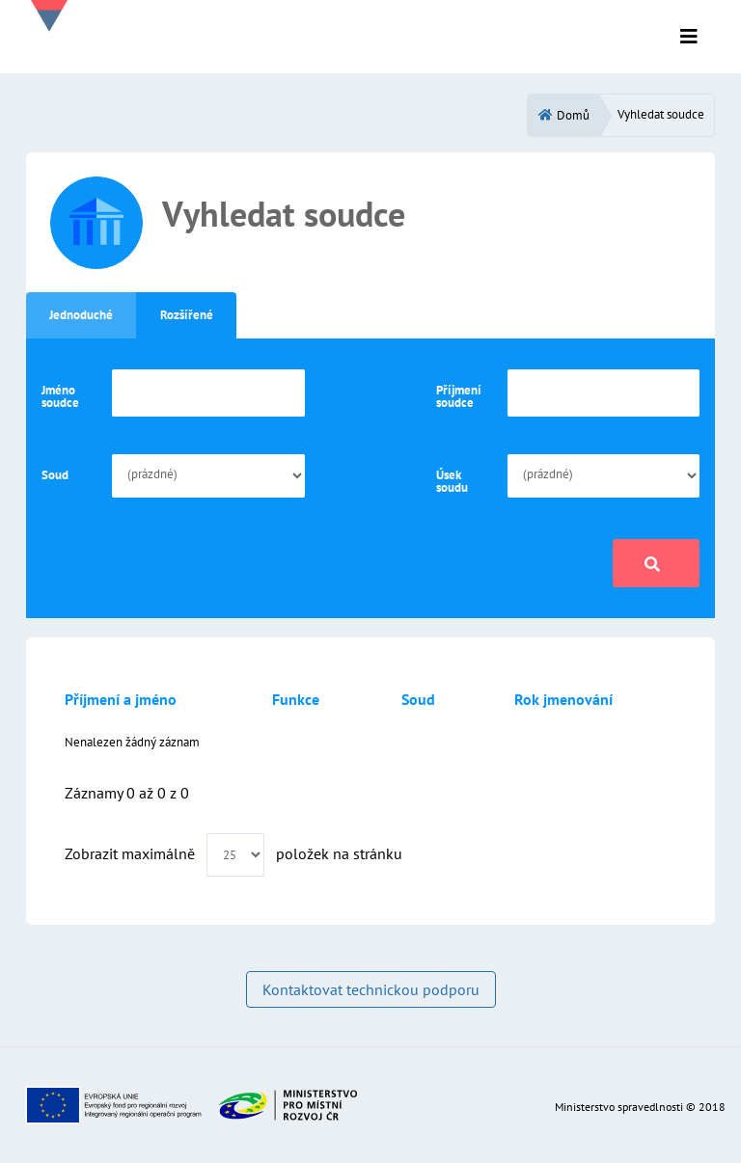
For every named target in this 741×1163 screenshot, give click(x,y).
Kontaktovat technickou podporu (371, 989)
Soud (55, 475)
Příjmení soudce (458, 396)
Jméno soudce (60, 396)
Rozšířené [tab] (186, 315)
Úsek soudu (452, 481)
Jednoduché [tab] (81, 315)
